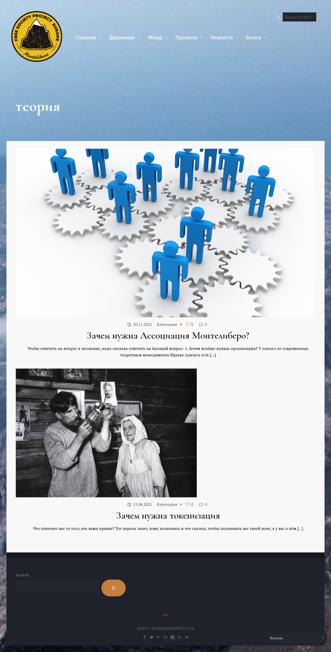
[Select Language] (297, 638)
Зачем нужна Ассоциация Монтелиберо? (168, 335)
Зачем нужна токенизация (168, 515)
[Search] (113, 588)
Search (22, 575)
